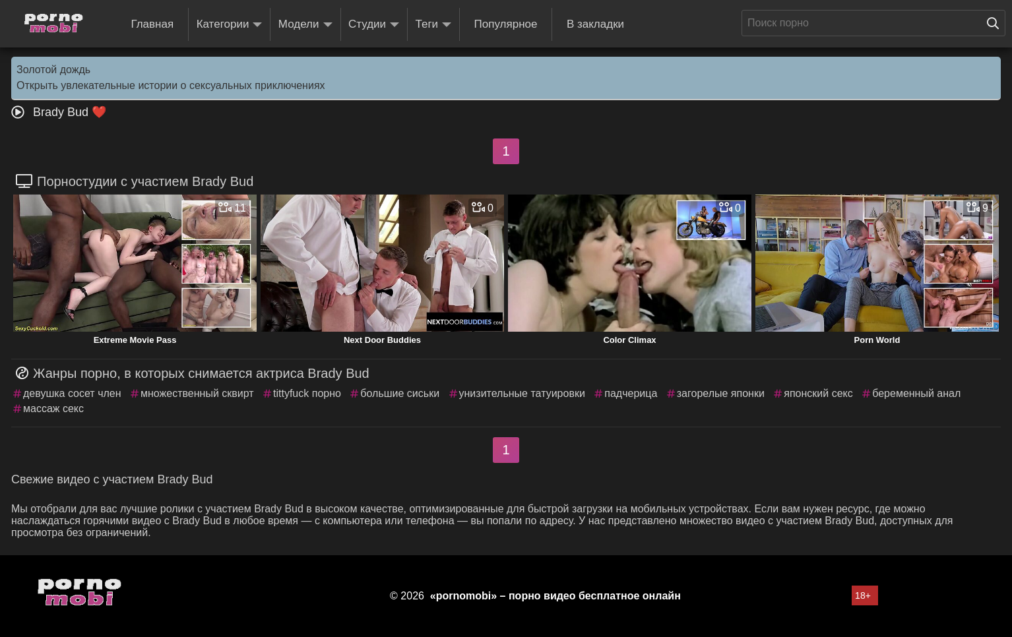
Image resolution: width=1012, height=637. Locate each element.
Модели (305, 25)
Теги (434, 25)
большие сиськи (399, 393)
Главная (152, 24)
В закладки (595, 24)
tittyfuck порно (307, 393)
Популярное (506, 24)
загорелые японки (721, 393)
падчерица (630, 393)
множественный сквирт (197, 393)
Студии (373, 25)
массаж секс (53, 408)
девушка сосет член (72, 393)
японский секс (818, 393)
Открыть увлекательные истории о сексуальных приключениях (170, 85)
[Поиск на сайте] (996, 23)
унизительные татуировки (522, 393)
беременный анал (916, 393)
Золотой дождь (53, 69)
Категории (230, 25)
